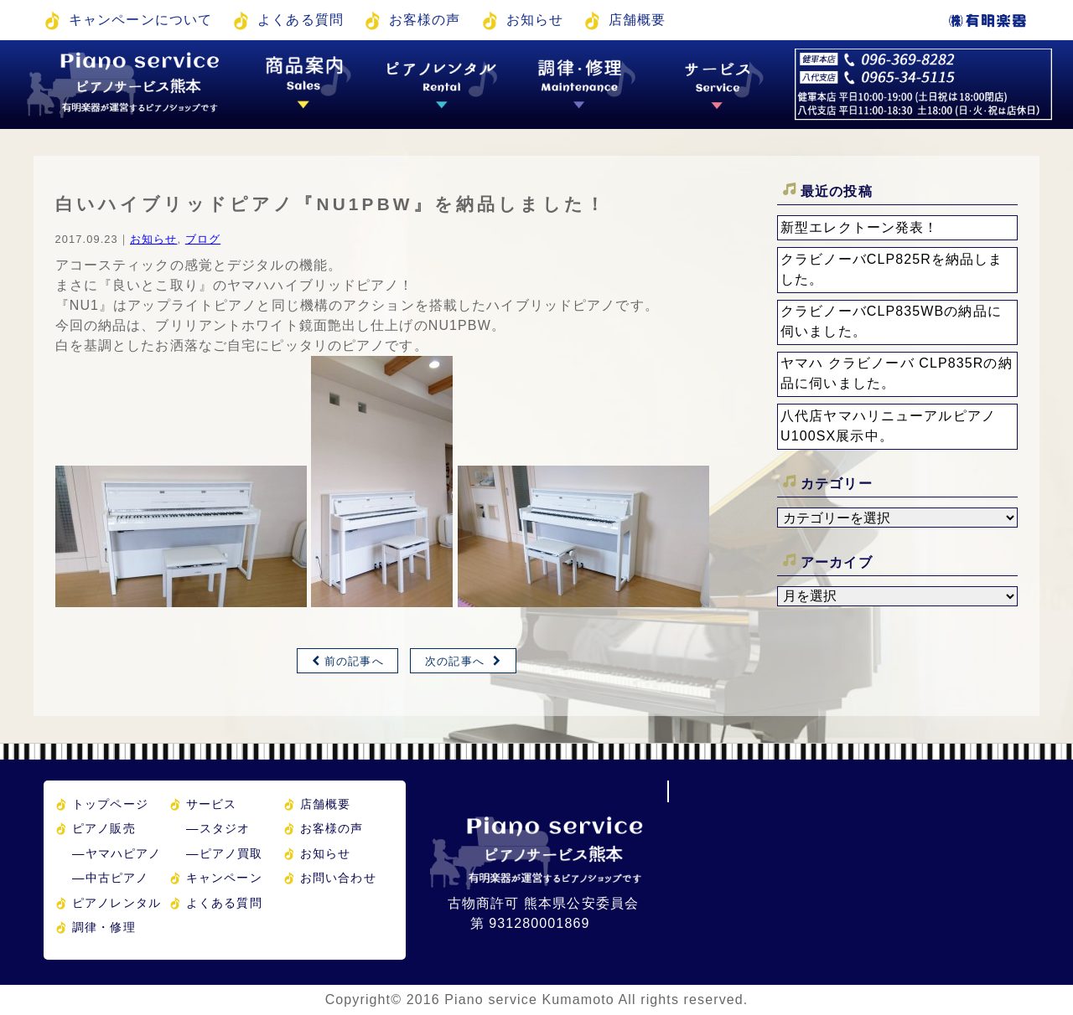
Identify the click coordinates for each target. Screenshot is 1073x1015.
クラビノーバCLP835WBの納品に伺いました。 (891, 321)
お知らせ (534, 20)
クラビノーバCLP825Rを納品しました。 (891, 269)
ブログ (202, 239)
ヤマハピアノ (116, 853)
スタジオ (218, 828)
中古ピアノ (110, 877)
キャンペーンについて (140, 20)
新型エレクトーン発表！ (859, 227)
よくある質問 (300, 20)
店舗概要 (637, 20)
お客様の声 (425, 20)
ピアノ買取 (224, 853)
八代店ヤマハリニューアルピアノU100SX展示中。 (888, 426)
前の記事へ (354, 661)
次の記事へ (455, 661)
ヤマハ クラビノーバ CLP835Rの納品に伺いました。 (896, 373)
